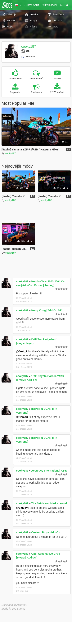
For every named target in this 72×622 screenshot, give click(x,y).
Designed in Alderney (14, 604)
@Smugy (22, 507)
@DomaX (22, 417)
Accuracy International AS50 (49, 470)
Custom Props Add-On (45, 532)
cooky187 (28, 46)
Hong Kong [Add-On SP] (46, 310)
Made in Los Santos (13, 608)
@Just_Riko (24, 351)
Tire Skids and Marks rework (49, 503)
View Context (24, 298)
